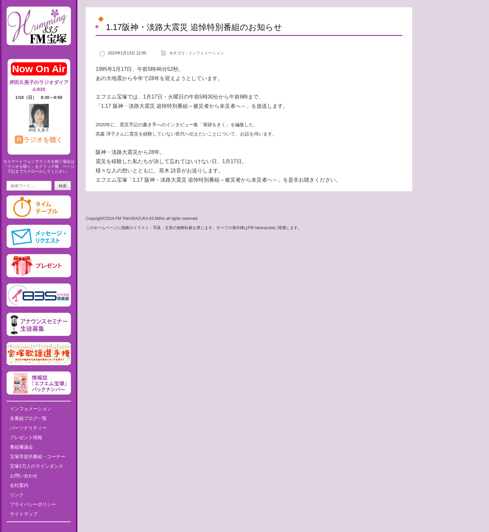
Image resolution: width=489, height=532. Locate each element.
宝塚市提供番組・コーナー (37, 456)
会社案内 (19, 485)
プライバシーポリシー (33, 504)
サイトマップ (24, 514)
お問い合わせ (24, 475)
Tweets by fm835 (39, 529)
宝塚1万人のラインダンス (36, 466)
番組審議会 (21, 447)
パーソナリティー (28, 427)
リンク (17, 494)
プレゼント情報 (26, 437)
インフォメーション (30, 408)
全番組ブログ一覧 (28, 418)
